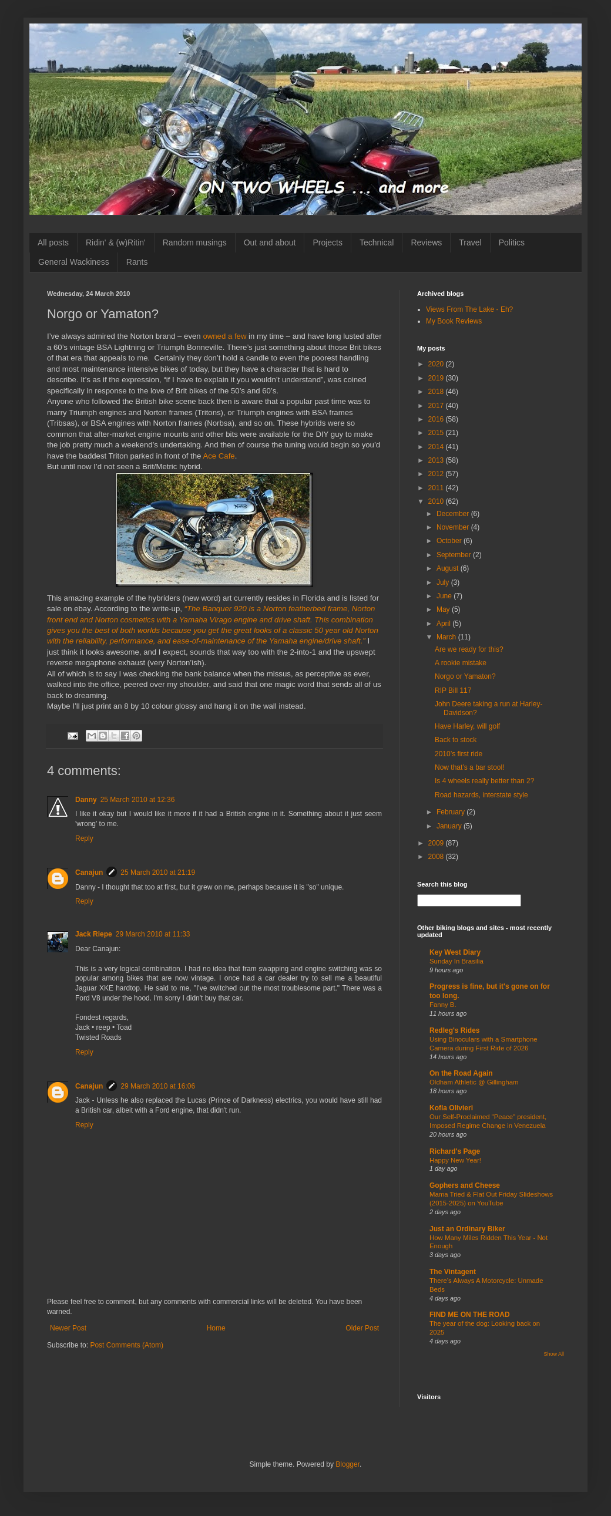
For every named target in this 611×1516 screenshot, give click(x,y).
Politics (512, 242)
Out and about (270, 242)
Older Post (362, 1328)
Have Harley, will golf (467, 726)
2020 (437, 364)
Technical (377, 242)
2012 (437, 474)
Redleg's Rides (454, 1030)
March (447, 637)
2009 (437, 843)
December (454, 514)
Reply (84, 838)
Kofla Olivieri (451, 1108)
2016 (437, 419)
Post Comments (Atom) (126, 1345)
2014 (437, 447)
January (450, 826)
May (444, 609)
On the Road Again (461, 1073)
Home (216, 1328)
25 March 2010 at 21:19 (157, 872)
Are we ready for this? (469, 649)
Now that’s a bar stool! (470, 767)
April (444, 623)
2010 (437, 501)
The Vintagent (452, 1272)
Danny (86, 800)
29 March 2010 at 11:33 (153, 934)
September (455, 555)
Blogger (347, 1464)
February (451, 812)
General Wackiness (73, 262)
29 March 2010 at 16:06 (157, 1086)
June (445, 596)
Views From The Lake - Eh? (469, 309)
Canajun (89, 872)
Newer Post (68, 1328)
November (454, 527)
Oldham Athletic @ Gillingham (473, 1082)
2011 (437, 488)
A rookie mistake (460, 663)
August (449, 568)
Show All (553, 1354)
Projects (328, 242)
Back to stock (455, 740)
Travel (470, 242)
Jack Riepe (93, 934)
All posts (53, 242)
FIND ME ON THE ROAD (469, 1315)
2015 (437, 433)
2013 (437, 460)
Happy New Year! (455, 1160)
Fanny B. (442, 1004)
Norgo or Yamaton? (465, 676)
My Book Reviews (454, 321)
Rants (137, 262)
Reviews (426, 242)
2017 (437, 406)
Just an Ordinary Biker (467, 1229)
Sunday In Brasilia (456, 961)
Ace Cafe (218, 456)
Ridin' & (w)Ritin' (116, 242)
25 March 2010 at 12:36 (137, 800)
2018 (437, 392)
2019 (437, 378)
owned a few (224, 336)
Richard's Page (454, 1151)
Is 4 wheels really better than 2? (484, 781)
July (444, 582)
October (450, 541)
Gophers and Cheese (464, 1185)
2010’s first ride (458, 754)
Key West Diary (455, 952)
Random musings (195, 242)
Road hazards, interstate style (481, 795)
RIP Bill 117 (453, 690)
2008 (437, 857)
